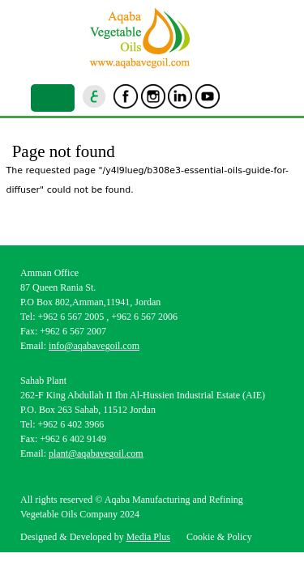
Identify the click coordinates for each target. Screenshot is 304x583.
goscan (234, 96)
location (262, 96)
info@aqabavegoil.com (94, 345)
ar (95, 96)
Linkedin (180, 96)
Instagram (153, 96)
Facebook (125, 96)
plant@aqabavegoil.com (96, 453)
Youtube (207, 96)
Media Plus (148, 537)
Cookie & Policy (219, 537)
